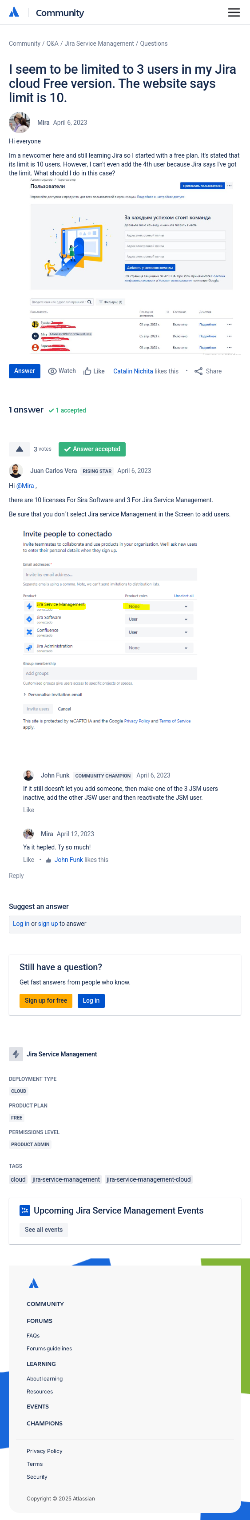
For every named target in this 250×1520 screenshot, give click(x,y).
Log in (21, 923)
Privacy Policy (45, 1451)
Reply (16, 875)
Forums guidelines (49, 1348)
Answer (24, 370)
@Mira (25, 485)
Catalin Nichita (133, 371)
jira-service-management (66, 1179)
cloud (18, 1179)
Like (28, 810)
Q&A (53, 43)
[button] (125, 266)
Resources (40, 1391)
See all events (44, 1229)
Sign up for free (46, 1000)
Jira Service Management (99, 43)
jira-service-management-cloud (148, 1179)
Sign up (48, 923)
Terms (35, 1463)
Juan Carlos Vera (53, 470)
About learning (45, 1378)
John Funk (55, 775)
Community (60, 12)
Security (37, 1476)
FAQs (33, 1335)
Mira (43, 122)
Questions (154, 43)
